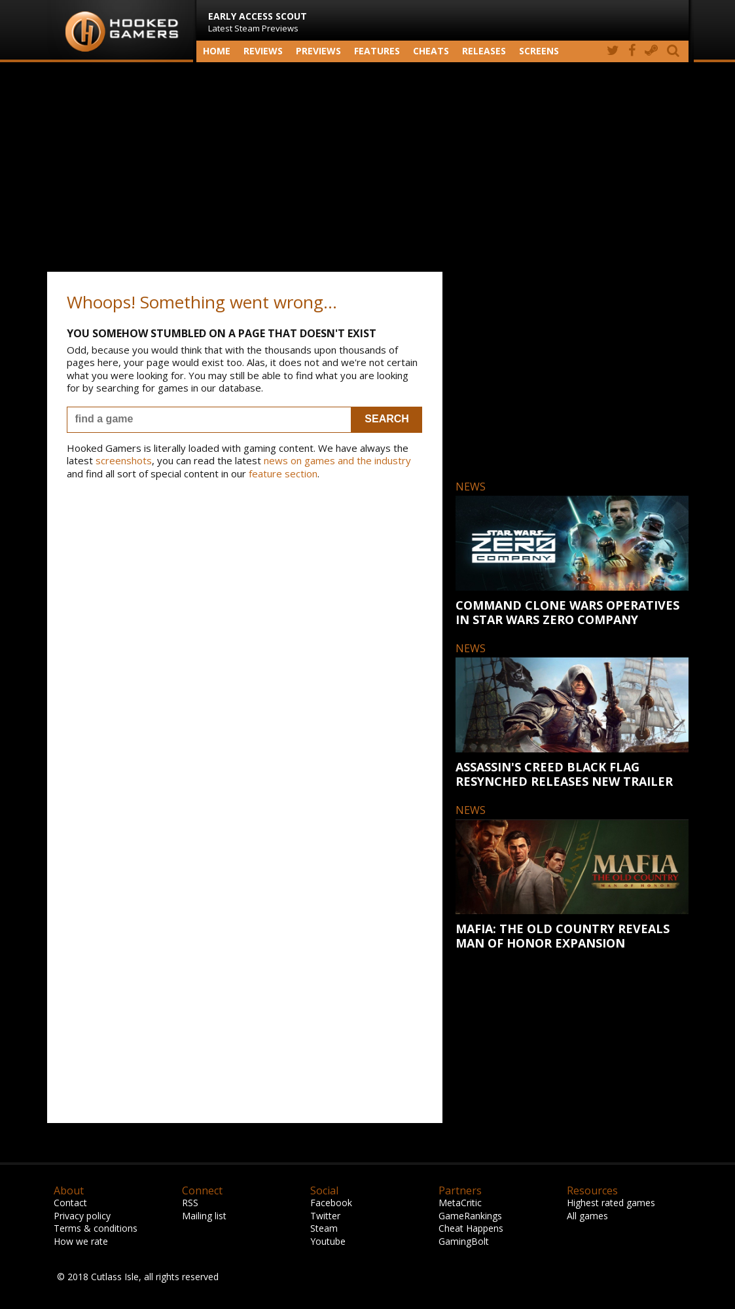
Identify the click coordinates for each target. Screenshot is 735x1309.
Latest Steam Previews (257, 22)
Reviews (263, 51)
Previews (318, 51)
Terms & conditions (95, 1228)
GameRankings (470, 1215)
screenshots (124, 460)
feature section (283, 473)
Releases (484, 51)
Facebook (331, 1202)
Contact (70, 1202)
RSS (190, 1202)
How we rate (81, 1241)
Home (216, 51)
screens (539, 51)
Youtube (328, 1241)
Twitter (325, 1215)
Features (377, 51)
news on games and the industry (337, 460)
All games (587, 1215)
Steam (324, 1228)
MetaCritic (460, 1202)
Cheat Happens (471, 1228)
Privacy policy (82, 1215)
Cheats (431, 51)
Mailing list (204, 1215)
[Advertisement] (367, 167)
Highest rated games (611, 1202)
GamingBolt (464, 1241)
